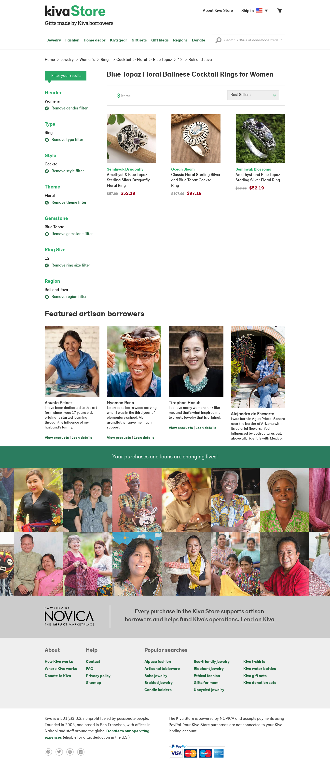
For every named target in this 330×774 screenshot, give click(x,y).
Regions (180, 40)
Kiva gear (118, 40)
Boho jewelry (155, 676)
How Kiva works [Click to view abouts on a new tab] (59, 662)
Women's (52, 102)
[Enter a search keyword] (248, 40)
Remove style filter (64, 171)
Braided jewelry (158, 683)
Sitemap (93, 683)
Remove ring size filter (67, 265)
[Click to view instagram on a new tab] (71, 752)
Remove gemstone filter (69, 234)
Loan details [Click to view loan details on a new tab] (81, 438)
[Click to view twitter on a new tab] (60, 752)
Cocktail (52, 164)
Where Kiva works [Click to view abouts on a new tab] (61, 669)
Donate (198, 40)
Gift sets (139, 40)
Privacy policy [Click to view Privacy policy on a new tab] (98, 676)
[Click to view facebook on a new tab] (82, 752)
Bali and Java (56, 290)
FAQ (89, 669)
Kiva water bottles (259, 669)
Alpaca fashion (157, 662)
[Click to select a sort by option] (253, 95)
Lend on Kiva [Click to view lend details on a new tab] (258, 620)
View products (57, 438)
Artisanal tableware (162, 669)
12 (47, 259)
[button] (218, 41)
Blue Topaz (54, 227)
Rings (50, 133)
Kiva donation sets (259, 683)
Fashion (72, 40)
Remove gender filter (66, 108)
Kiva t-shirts (254, 662)
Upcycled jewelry (209, 690)
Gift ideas (160, 40)
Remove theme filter (65, 203)
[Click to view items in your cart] (279, 11)
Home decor (95, 40)
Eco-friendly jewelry (212, 662)
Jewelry (54, 40)
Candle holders (158, 690)
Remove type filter (64, 140)
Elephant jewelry (209, 669)
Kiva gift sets (255, 676)
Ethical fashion (207, 676)
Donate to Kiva (58, 676)
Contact (93, 662)
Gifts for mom (206, 683)
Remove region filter (66, 297)
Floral (50, 196)
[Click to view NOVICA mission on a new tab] (69, 617)
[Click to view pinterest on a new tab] (50, 752)
